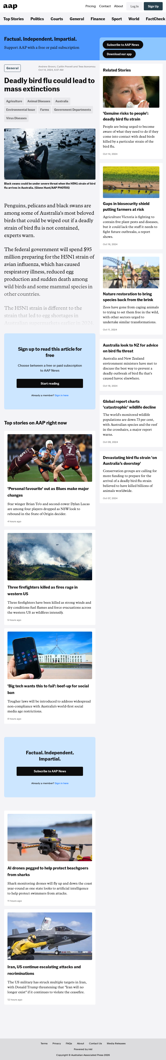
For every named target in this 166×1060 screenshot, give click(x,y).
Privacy (56, 1043)
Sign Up (153, 6)
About (118, 6)
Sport (117, 18)
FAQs (69, 1043)
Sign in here (61, 395)
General (77, 18)
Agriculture (14, 101)
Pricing (90, 6)
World (133, 18)
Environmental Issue (20, 109)
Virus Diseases (16, 118)
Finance (98, 18)
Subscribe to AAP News (123, 45)
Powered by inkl (83, 1049)
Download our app (119, 54)
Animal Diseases (38, 101)
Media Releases (116, 1043)
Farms (44, 109)
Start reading (50, 383)
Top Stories (13, 18)
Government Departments (72, 109)
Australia (61, 101)
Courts (57, 18)
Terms (44, 1043)
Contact (105, 6)
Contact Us (95, 1043)
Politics (37, 18)
